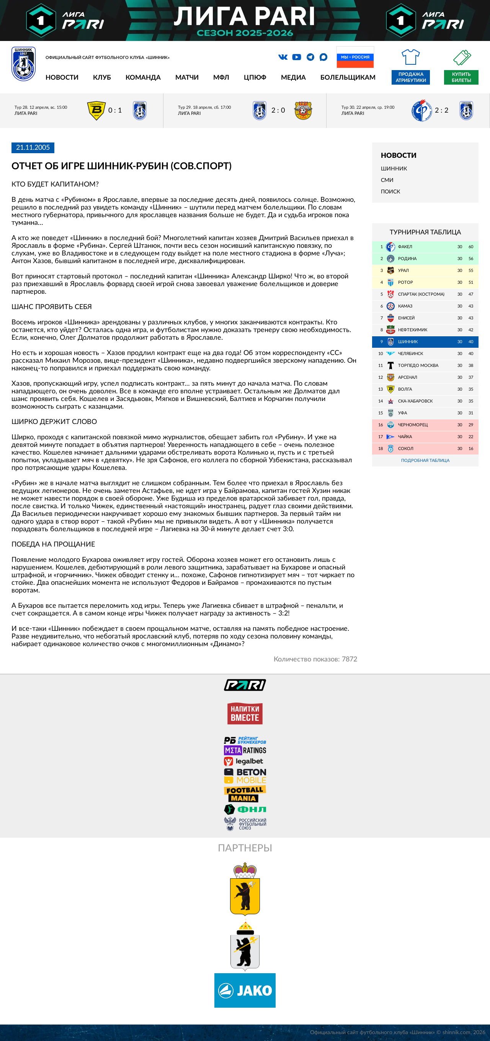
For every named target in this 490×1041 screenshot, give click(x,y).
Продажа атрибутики (411, 77)
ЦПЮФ (255, 77)
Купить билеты (461, 77)
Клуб (102, 77)
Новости (62, 77)
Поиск (390, 192)
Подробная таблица (425, 460)
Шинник (394, 169)
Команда (143, 77)
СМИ (387, 180)
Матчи (187, 77)
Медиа (293, 77)
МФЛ (221, 77)
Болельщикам (348, 77)
